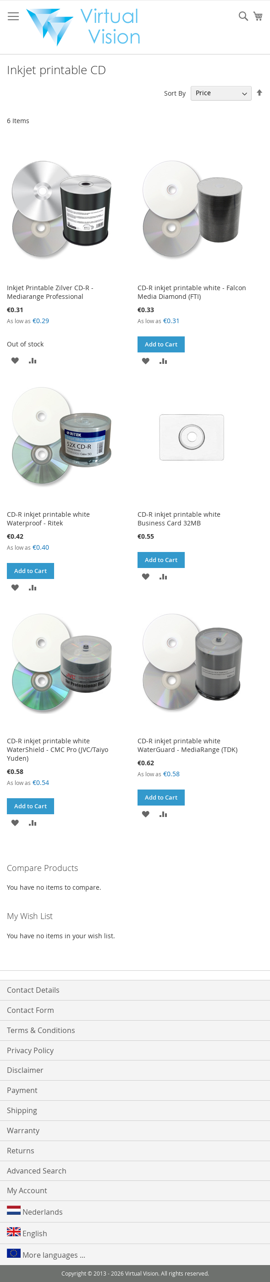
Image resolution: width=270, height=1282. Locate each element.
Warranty (23, 1130)
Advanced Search (36, 1171)
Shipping (22, 1110)
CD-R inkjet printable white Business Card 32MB (179, 518)
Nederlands (35, 1211)
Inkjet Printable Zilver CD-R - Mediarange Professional (50, 292)
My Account (27, 1190)
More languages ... (46, 1254)
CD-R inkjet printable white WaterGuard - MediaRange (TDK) (187, 745)
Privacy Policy (30, 1050)
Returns (20, 1151)
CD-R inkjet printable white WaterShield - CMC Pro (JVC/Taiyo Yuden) (57, 749)
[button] (15, 360)
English (27, 1233)
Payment (22, 1090)
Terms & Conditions (41, 1030)
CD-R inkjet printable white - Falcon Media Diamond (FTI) (192, 292)
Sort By (175, 92)
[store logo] (87, 27)
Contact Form (30, 1010)
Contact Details (33, 990)
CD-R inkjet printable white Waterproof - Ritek (48, 518)
